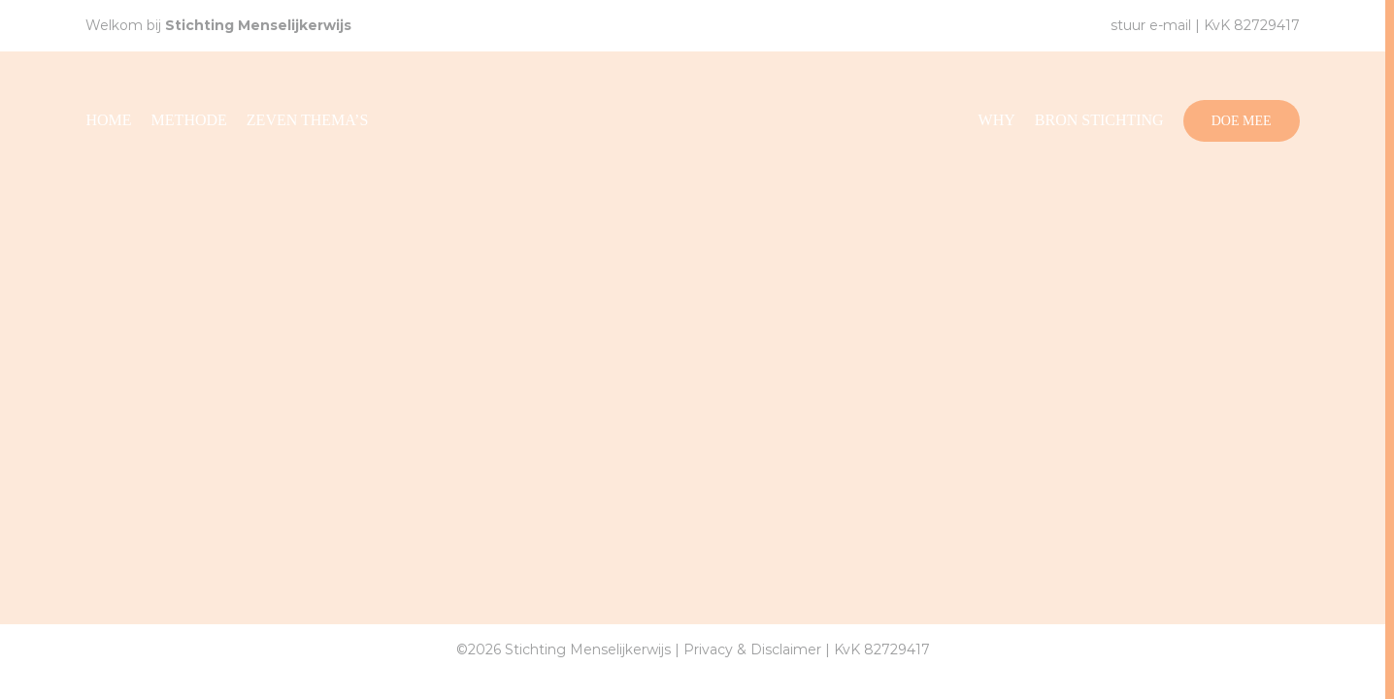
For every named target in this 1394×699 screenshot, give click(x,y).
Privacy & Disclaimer (752, 649)
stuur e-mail (1151, 25)
